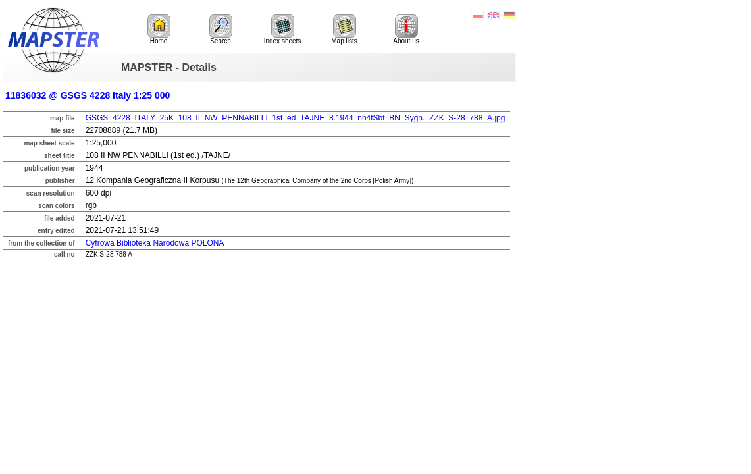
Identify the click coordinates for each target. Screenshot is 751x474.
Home (158, 29)
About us (406, 29)
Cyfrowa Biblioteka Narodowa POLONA (155, 243)
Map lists (344, 29)
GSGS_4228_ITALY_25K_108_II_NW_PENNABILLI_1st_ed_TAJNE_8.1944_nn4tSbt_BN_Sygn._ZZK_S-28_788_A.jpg (295, 117)
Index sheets (282, 29)
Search (220, 29)
